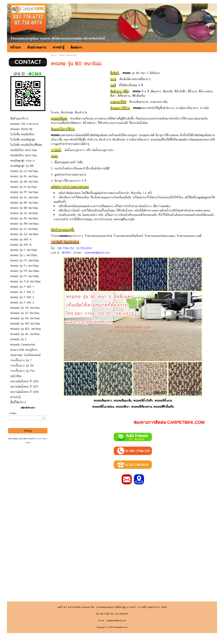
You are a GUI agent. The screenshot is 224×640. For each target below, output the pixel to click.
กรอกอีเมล (12, 413)
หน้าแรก (54, 55)
